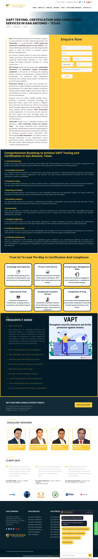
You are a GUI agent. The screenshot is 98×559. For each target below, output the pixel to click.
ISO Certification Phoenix (57, 529)
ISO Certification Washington (59, 527)
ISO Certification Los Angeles (58, 519)
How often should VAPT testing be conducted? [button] (22, 374)
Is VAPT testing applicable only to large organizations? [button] (24, 383)
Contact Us (87, 7)
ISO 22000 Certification (35, 524)
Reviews (56, 7)
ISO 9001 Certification (34, 517)
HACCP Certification (34, 532)
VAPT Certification (33, 534)
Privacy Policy (55, 556)
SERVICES (17, 27)
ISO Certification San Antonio (59, 537)
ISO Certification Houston (58, 524)
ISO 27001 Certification (35, 527)
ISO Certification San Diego (58, 534)
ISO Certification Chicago (57, 522)
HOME (8, 27)
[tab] (27, 326)
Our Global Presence (73, 7)
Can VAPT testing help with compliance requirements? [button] (24, 378)
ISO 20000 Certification (35, 529)
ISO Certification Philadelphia (59, 532)
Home (34, 7)
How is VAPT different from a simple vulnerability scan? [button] (24, 354)
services (49, 7)
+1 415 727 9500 (60, 2)
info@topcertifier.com (72, 2)
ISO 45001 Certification (35, 522)
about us (41, 7)
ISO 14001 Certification (35, 519)
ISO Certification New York (58, 517)
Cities (63, 7)
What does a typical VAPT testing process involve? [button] (23, 359)
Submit (67, 76)
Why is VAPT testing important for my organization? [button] (23, 350)
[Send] (90, 555)
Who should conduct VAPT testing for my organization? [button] (24, 364)
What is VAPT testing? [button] (14, 326)
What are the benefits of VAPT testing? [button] (19, 369)
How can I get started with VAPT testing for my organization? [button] (26, 388)
